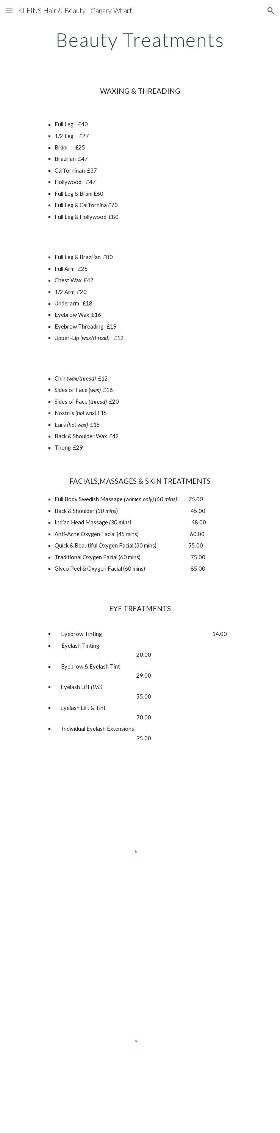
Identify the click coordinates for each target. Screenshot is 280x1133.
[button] (9, 10)
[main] (140, 40)
